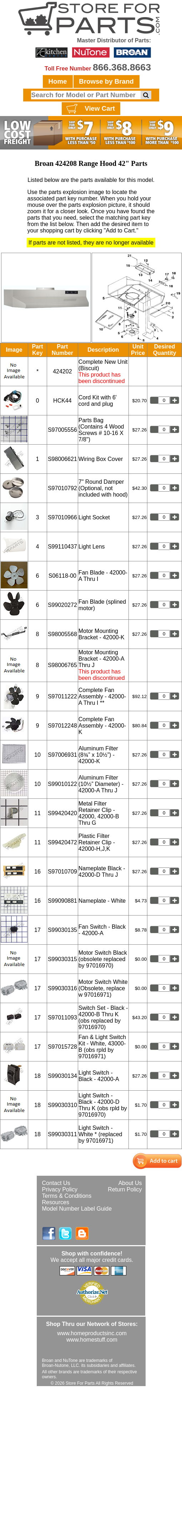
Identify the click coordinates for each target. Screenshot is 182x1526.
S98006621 (62, 459)
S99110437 (62, 547)
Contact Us (56, 1183)
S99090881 (62, 901)
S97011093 (62, 1017)
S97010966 (62, 517)
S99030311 (62, 1134)
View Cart (90, 109)
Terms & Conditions (67, 1196)
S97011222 (62, 696)
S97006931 (62, 755)
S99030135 (62, 930)
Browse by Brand (106, 81)
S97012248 (62, 726)
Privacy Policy (60, 1189)
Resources (55, 1202)
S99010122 (62, 784)
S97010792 (62, 488)
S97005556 (62, 430)
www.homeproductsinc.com (92, 1333)
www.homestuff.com (91, 1340)
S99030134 (62, 1076)
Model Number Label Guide (77, 1209)
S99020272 (62, 605)
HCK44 (62, 401)
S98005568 (62, 634)
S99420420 (62, 813)
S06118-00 (62, 576)
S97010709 (62, 872)
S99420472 (62, 842)
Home (58, 81)
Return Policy (125, 1189)
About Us (130, 1183)
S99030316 (62, 988)
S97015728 (62, 1047)
